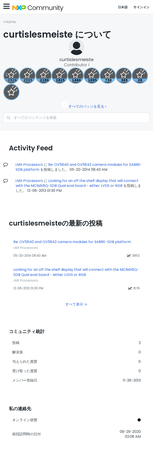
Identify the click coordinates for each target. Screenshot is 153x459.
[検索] (76, 117)
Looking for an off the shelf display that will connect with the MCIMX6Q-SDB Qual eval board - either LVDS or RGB (77, 183)
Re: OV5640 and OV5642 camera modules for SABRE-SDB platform (72, 241)
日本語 (123, 7)
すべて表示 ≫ (76, 304)
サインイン (141, 7)
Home (11, 21)
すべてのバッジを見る (86, 106)
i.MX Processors (29, 164)
